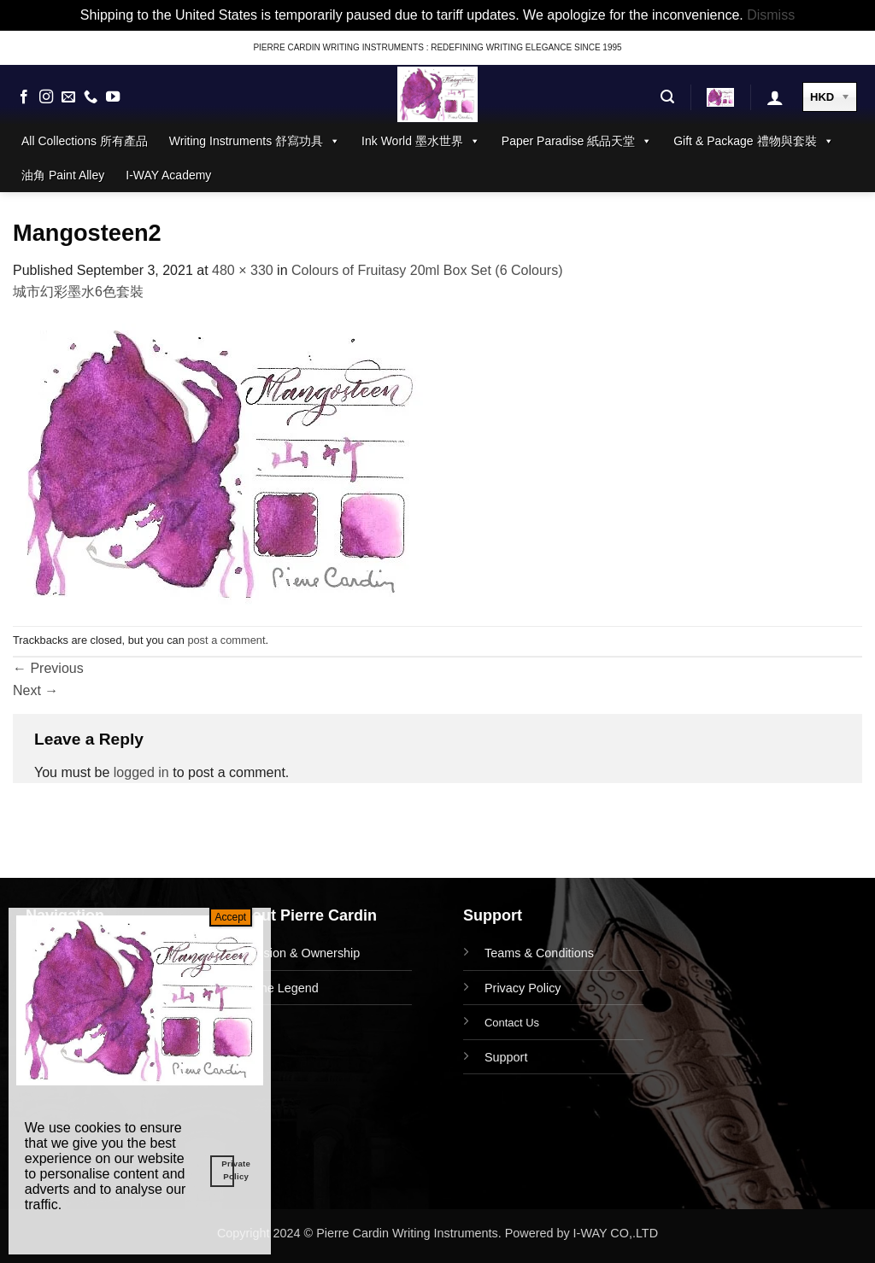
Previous (48, 668)
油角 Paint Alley (62, 175)
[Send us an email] (68, 97)
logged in (141, 772)
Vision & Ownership (306, 953)
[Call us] (90, 97)
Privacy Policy (522, 988)
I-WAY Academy (168, 175)
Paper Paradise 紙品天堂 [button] (577, 141)
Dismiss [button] (771, 15)
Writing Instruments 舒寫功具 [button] (254, 141)
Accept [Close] (231, 917)
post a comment (226, 640)
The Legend (286, 988)
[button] (667, 97)
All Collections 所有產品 (84, 141)
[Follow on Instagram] (46, 97)
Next (35, 690)
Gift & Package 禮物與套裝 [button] (753, 141)
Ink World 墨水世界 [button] (420, 141)
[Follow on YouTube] (113, 97)
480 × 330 (242, 270)
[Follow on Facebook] (24, 97)
